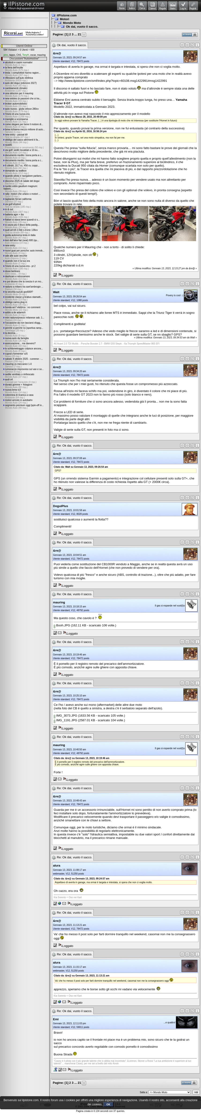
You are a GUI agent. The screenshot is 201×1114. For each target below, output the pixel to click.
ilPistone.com (67, 15)
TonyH (25, 55)
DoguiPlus (60, 506)
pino (6, 55)
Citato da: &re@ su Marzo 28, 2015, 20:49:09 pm (80, 117)
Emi (56, 1019)
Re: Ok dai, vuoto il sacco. (74, 284)
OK (108, 1104)
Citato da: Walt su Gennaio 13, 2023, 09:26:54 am (81, 467)
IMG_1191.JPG (65, 720)
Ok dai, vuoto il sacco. (82, 26)
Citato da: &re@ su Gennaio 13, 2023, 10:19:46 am (81, 758)
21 (79, 34)
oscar (33, 55)
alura (56, 865)
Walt (56, 292)
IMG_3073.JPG (65, 715)
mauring (41, 55)
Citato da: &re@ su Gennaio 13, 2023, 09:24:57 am (81, 878)
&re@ (57, 53)
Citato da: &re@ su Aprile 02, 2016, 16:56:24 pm (80, 131)
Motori (64, 19)
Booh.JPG (62, 625)
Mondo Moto (72, 23)
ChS (18, 55)
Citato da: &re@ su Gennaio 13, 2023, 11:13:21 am (81, 975)
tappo (12, 55)
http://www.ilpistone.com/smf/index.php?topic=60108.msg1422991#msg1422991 (112, 80)
